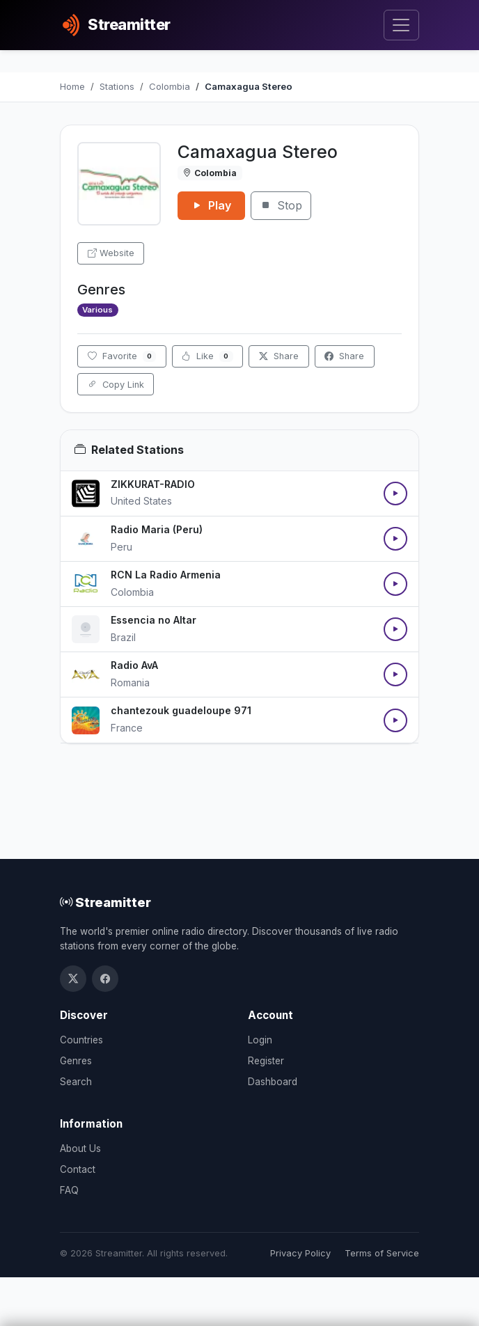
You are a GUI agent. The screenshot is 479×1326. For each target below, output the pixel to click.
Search (76, 1081)
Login (260, 1039)
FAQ (69, 1190)
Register (266, 1060)
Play (211, 205)
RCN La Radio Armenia (166, 575)
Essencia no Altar (153, 620)
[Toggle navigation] (401, 25)
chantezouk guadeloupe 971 (181, 710)
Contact (77, 1169)
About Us (80, 1148)
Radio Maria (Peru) (157, 529)
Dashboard (272, 1081)
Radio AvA (134, 665)
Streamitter (105, 902)
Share (279, 356)
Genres (76, 1060)
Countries (81, 1039)
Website (111, 253)
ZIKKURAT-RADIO (153, 484)
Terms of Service (382, 1253)
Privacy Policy (300, 1253)
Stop (281, 205)
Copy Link (116, 384)
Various (97, 310)
